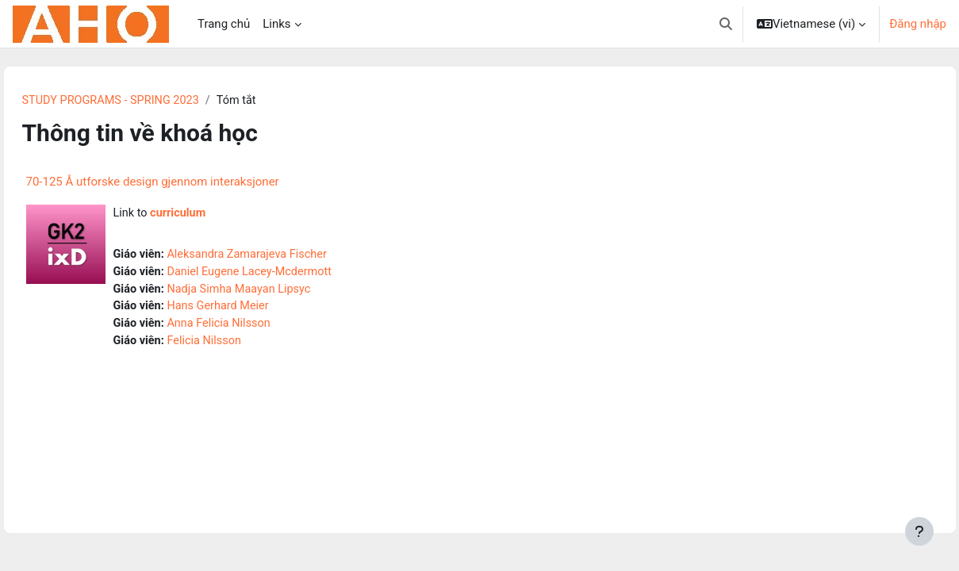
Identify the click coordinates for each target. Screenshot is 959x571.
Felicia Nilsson (241, 346)
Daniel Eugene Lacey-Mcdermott (288, 274)
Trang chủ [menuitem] (224, 24)
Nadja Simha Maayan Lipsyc (277, 292)
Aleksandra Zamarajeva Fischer (286, 256)
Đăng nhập (917, 24)
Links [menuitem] (276, 24)
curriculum (215, 214)
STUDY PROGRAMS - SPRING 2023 (148, 101)
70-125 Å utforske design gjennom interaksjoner (186, 182)
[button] (725, 24)
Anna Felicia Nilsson (256, 327)
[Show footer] (919, 531)
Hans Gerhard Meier (256, 310)
